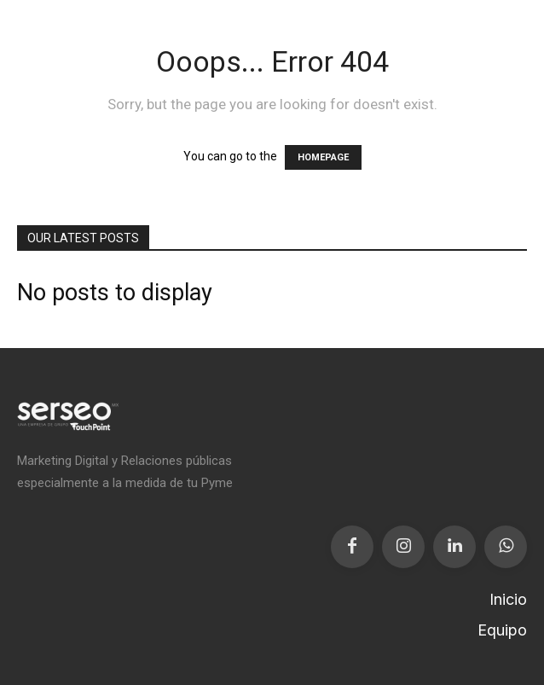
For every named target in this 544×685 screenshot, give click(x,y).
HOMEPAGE (323, 157)
